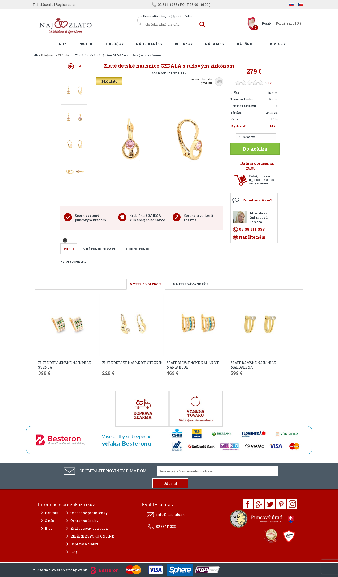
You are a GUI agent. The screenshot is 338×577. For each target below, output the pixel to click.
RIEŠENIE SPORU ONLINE (92, 536)
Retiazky (184, 44)
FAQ (73, 552)
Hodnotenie (137, 249)
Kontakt (52, 513)
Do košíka (255, 148)
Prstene (86, 44)
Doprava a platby (84, 544)
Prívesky (276, 44)
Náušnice (246, 44)
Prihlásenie (43, 4)
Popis (69, 249)
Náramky (215, 44)
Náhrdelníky (149, 44)
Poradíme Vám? (257, 200)
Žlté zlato (65, 55)
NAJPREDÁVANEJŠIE (190, 284)
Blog (48, 528)
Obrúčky (115, 44)
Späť (74, 66)
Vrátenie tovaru (100, 249)
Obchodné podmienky (89, 513)
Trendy (59, 44)
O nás (49, 520)
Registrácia (65, 4)
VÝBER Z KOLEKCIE (146, 284)
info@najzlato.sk (170, 514)
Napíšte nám (252, 237)
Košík (267, 23)
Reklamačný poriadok (89, 528)
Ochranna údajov (84, 520)
